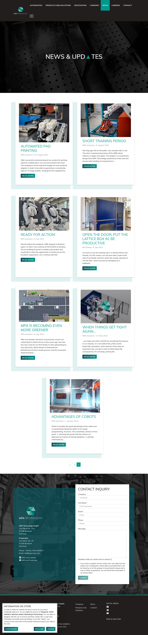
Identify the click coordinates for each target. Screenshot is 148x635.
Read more (28, 176)
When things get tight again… (104, 329)
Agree (50, 629)
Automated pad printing (36, 148)
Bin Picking (86, 247)
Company (82, 494)
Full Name (82, 503)
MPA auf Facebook (28, 560)
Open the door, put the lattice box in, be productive (105, 238)
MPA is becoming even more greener (41, 327)
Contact (93, 608)
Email (80, 511)
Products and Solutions (80, 609)
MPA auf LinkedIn (27, 557)
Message (82, 529)
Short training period (104, 141)
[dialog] (29, 618)
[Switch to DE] (31, 16)
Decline (39, 629)
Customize (11, 629)
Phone (80, 520)
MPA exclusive (27, 155)
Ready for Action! (38, 234)
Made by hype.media (113, 619)
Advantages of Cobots (74, 416)
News (92, 604)
